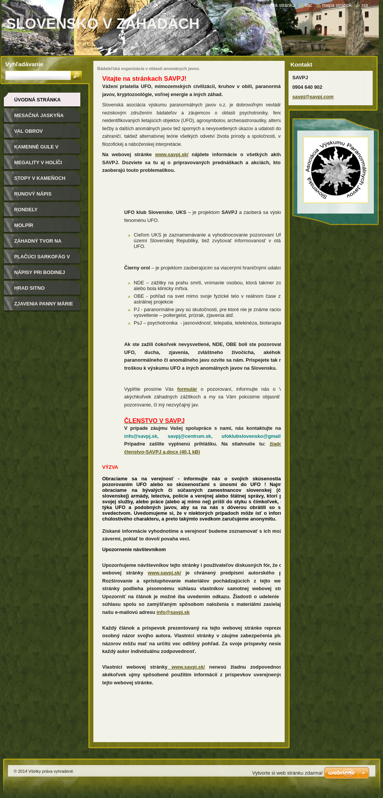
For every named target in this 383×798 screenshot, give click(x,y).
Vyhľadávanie (24, 64)
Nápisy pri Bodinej (39, 272)
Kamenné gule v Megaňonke (36, 149)
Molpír (23, 225)
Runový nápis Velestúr (32, 196)
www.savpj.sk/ (171, 154)
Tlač (309, 5)
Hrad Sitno (29, 288)
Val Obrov (28, 131)
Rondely (25, 209)
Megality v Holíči (38, 162)
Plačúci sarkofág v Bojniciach (42, 259)
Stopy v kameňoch (39, 178)
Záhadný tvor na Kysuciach (38, 243)
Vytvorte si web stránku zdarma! (287, 773)
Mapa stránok (337, 5)
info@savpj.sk (172, 612)
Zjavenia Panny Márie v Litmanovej (43, 306)
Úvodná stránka (37, 100)
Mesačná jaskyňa (39, 115)
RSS (365, 5)
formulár (187, 389)
